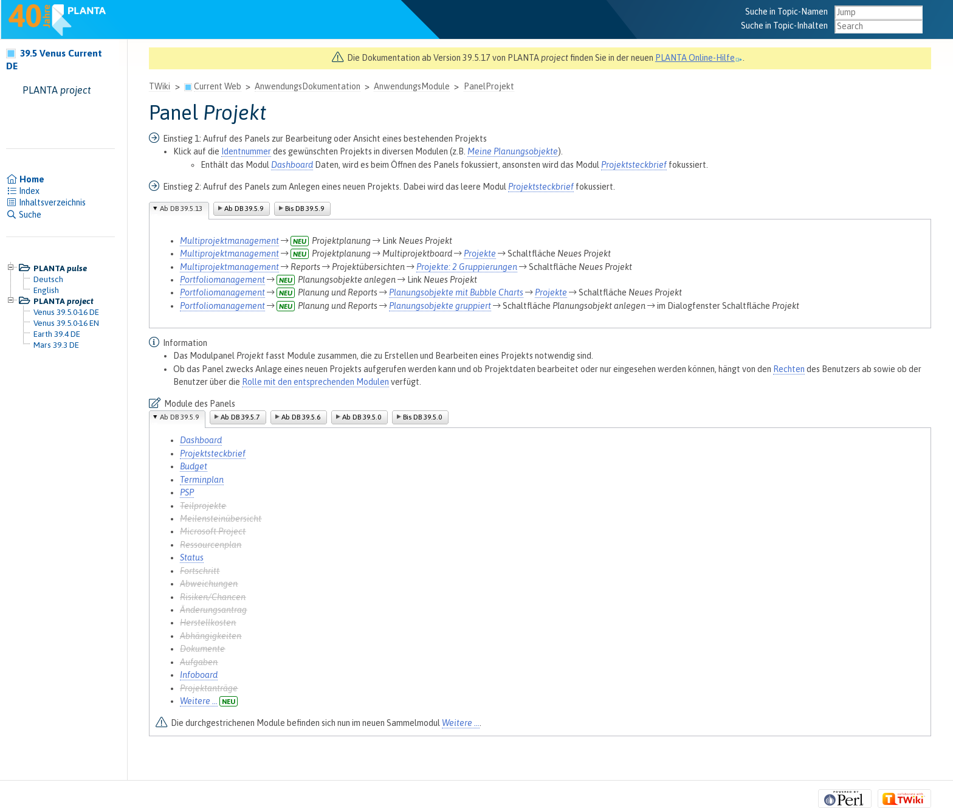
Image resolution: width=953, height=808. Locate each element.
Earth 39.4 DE (56, 334)
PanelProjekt (489, 86)
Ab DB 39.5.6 (300, 417)
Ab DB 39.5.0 (361, 417)
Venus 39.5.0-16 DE (66, 312)
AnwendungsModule (412, 86)
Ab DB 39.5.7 (240, 417)
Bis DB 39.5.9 (304, 208)
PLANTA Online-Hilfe (699, 58)
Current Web (217, 86)
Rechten (789, 369)
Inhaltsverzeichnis (46, 202)
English (46, 290)
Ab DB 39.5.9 (243, 208)
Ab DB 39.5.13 (181, 208)
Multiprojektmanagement (229, 241)
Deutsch (48, 279)
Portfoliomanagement (222, 280)
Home (25, 179)
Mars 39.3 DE (56, 345)
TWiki (159, 86)
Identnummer (246, 151)
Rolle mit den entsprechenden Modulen (315, 382)
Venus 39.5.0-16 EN (66, 323)
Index (23, 191)
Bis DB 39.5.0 (422, 417)
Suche (23, 214)
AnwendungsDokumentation (307, 86)
